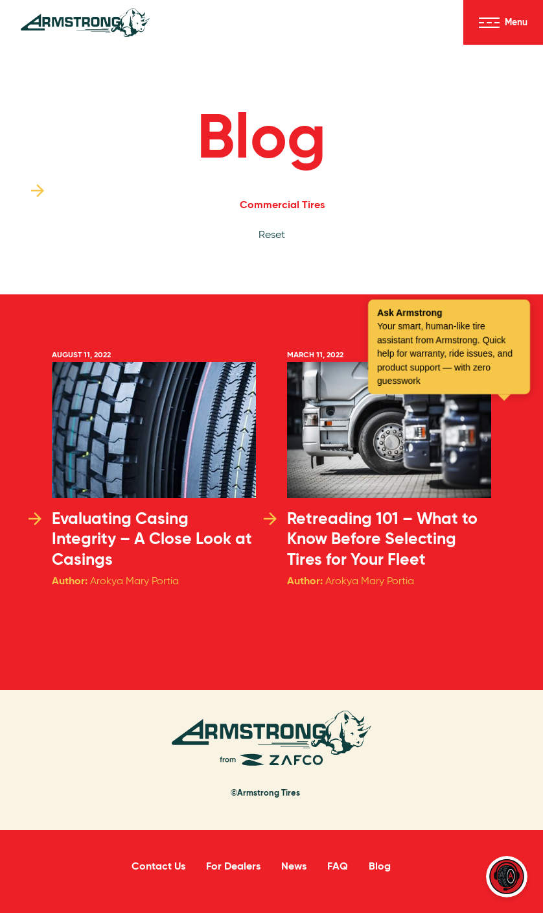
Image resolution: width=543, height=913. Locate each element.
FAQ (337, 866)
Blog (261, 136)
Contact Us (158, 866)
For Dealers (233, 866)
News (293, 866)
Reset (272, 234)
